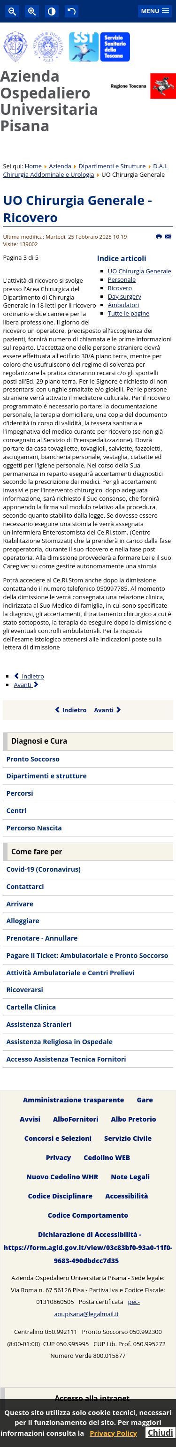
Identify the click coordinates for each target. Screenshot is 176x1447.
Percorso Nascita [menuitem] (33, 827)
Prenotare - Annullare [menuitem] (41, 938)
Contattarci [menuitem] (25, 886)
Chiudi (160, 1432)
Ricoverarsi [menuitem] (24, 989)
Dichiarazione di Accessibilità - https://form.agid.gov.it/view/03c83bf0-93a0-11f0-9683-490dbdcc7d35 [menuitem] (88, 1247)
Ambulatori (123, 305)
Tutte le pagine (128, 313)
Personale (122, 279)
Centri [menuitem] (16, 810)
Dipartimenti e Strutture (112, 166)
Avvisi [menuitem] (30, 1119)
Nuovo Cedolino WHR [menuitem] (62, 1176)
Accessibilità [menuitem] (126, 1195)
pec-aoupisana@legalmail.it (96, 1307)
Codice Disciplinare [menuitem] (60, 1195)
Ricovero (120, 288)
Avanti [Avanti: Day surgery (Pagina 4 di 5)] (26, 684)
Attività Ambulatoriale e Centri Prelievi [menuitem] (70, 972)
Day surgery (124, 296)
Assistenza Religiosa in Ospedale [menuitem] (59, 1041)
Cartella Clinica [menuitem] (31, 1006)
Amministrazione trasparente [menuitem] (73, 1099)
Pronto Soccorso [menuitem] (32, 758)
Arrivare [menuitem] (19, 903)
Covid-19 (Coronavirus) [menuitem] (43, 869)
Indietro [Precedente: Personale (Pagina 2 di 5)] (29, 676)
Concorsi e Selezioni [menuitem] (58, 1138)
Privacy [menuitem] (58, 1157)
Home (33, 166)
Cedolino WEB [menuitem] (107, 1157)
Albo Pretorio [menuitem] (133, 1119)
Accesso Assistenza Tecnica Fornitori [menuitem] (66, 1059)
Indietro (70, 710)
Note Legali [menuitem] (130, 1176)
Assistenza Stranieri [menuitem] (38, 1024)
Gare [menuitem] (145, 1099)
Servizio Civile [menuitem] (128, 1138)
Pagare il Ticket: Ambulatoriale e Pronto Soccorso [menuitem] (87, 955)
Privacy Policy (113, 1433)
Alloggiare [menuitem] (22, 920)
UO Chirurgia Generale (139, 271)
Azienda (60, 166)
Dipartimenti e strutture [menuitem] (46, 775)
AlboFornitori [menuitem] (76, 1119)
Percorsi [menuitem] (19, 793)
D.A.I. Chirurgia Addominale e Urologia (85, 170)
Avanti (108, 710)
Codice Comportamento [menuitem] (88, 1215)
